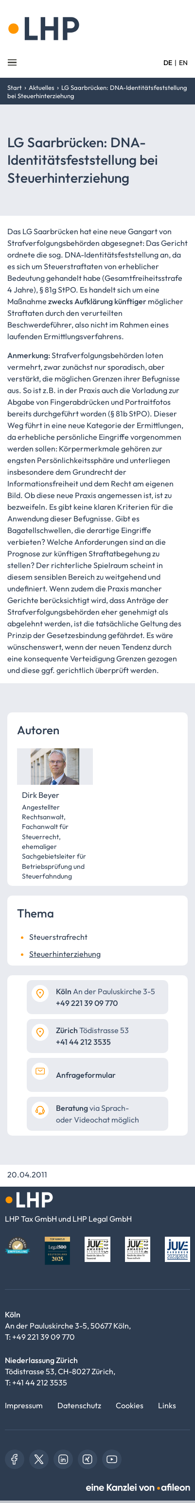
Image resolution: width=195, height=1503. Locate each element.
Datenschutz (79, 1405)
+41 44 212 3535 (39, 1382)
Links (167, 1405)
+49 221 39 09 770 (43, 1337)
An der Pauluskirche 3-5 (105, 991)
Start (14, 87)
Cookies (129, 1405)
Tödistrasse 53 (92, 1030)
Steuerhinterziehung (65, 954)
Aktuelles (41, 87)
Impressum (24, 1405)
